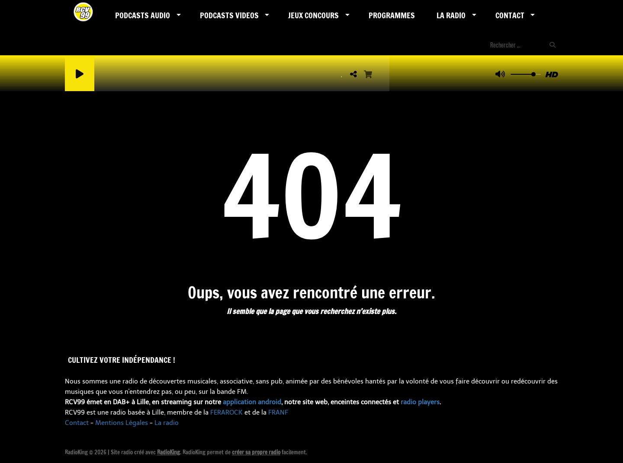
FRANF (278, 412)
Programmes (392, 15)
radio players (420, 402)
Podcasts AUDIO (142, 15)
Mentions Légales (121, 423)
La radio (166, 423)
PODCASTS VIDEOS (229, 15)
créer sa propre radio (256, 452)
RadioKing (168, 452)
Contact (509, 15)
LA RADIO (451, 15)
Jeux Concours (313, 15)
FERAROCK (226, 412)
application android (252, 402)
